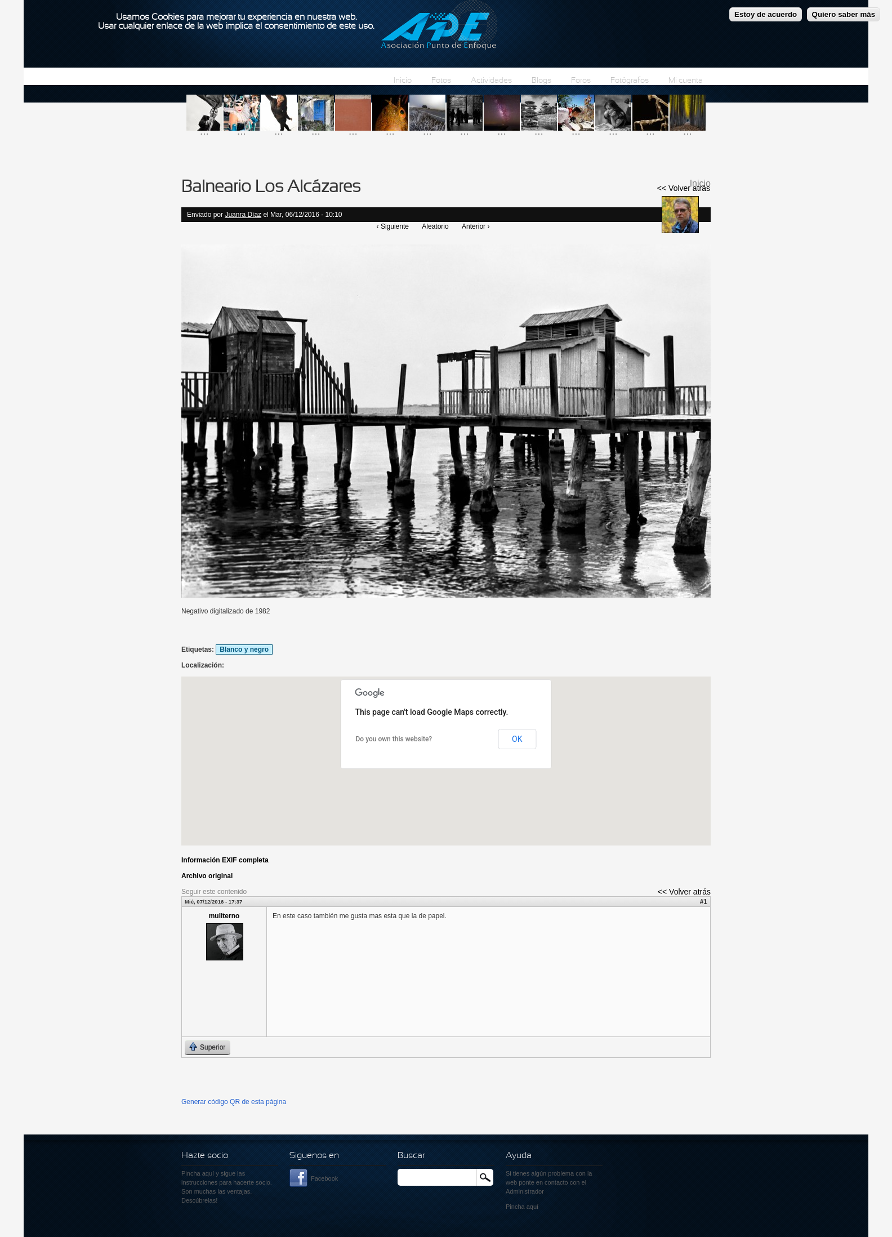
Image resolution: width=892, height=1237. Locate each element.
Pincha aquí (197, 1173)
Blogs (541, 80)
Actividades (491, 80)
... (204, 131)
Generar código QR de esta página (233, 1102)
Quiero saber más (844, 14)
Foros (581, 80)
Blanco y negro (244, 649)
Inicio (403, 80)
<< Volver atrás (683, 188)
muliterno (224, 916)
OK (517, 739)
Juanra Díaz (243, 215)
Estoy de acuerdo (765, 14)
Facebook (324, 1178)
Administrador (525, 1191)
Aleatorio (435, 226)
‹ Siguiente (393, 226)
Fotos (441, 80)
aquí (532, 1206)
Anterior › (475, 226)
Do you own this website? (394, 739)
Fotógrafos (629, 80)
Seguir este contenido (214, 892)
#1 (703, 902)
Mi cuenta (685, 80)
